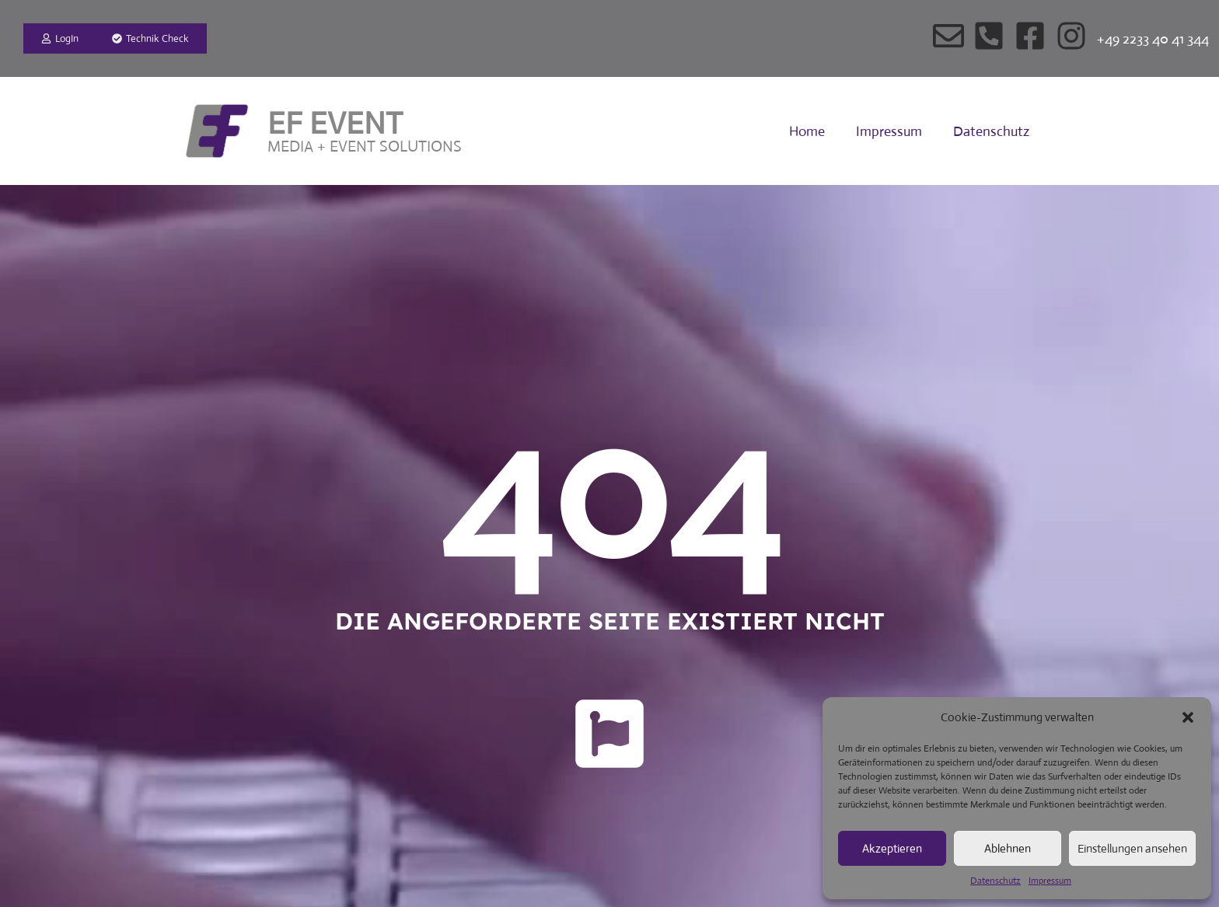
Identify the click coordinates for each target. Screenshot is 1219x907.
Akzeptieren (892, 848)
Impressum (1050, 880)
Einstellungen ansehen (1132, 848)
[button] (1188, 717)
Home (807, 131)
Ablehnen (1007, 848)
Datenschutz (995, 880)
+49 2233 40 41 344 (1153, 38)
